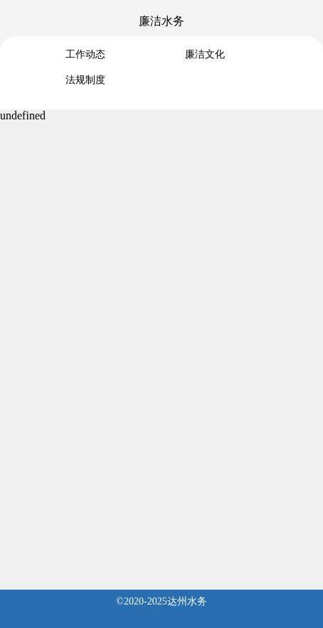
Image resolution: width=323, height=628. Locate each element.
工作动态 (85, 54)
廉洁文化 (205, 54)
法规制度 (85, 80)
